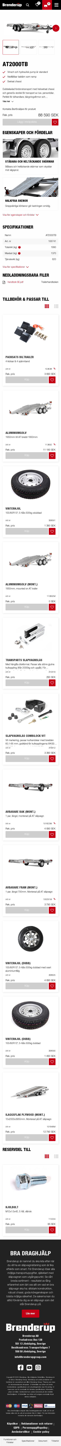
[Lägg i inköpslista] (55, 122)
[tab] (11, 47)
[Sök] (27, 4)
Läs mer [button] (30, 1313)
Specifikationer (28, 1441)
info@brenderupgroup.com (30, 1357)
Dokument (42, 1441)
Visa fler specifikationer (14, 267)
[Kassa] (47, 5)
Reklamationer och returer (37, 1423)
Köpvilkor (13, 1423)
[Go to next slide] (55, 28)
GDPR (17, 1427)
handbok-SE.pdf (15, 282)
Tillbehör (55, 1441)
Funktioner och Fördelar (10, 1441)
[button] (47, 306)
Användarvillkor (21, 1432)
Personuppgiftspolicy (35, 1427)
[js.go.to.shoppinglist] (37, 5)
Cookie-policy (41, 1432)
